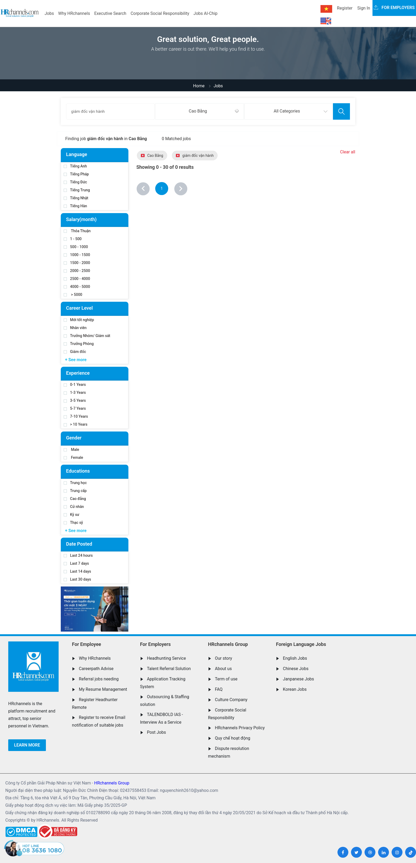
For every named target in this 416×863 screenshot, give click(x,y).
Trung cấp (75, 491)
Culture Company (231, 699)
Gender (73, 438)
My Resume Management (103, 689)
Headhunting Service (166, 658)
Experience (78, 373)
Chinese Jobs (295, 668)
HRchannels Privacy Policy (240, 727)
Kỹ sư (71, 514)
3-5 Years (75, 400)
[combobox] (199, 111)
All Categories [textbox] (287, 111)
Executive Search (110, 13)
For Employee (86, 644)
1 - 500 (73, 239)
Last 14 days (77, 571)
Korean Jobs (294, 689)
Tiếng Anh (75, 166)
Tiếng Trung (77, 190)
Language (76, 154)
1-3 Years (75, 392)
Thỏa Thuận (77, 231)
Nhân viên (75, 328)
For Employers (155, 644)
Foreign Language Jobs (301, 644)
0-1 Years (75, 384)
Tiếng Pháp (76, 174)
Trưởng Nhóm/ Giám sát (87, 336)
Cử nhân (74, 506)
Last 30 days (77, 579)
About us (223, 668)
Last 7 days (76, 563)
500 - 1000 (76, 247)
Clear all (347, 151)
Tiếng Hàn (75, 206)
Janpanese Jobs (298, 678)
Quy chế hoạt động (232, 738)
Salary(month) (81, 219)
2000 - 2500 (77, 271)
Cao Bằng (152, 155)
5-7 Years (75, 408)
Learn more (27, 745)
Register (345, 8)
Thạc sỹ (73, 522)
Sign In (363, 8)
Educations (78, 471)
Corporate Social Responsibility (160, 13)
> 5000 (73, 294)
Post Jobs (156, 732)
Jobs (49, 13)
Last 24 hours (78, 555)
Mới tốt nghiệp (79, 320)
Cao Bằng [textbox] (198, 111)
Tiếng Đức (75, 182)
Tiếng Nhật (76, 198)
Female (73, 457)
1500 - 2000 (77, 263)
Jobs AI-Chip (205, 13)
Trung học (75, 483)
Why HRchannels (74, 13)
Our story (223, 658)
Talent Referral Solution (169, 668)
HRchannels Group (228, 644)
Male (71, 449)
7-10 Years (76, 416)
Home (199, 85)
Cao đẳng (75, 499)
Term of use (226, 678)
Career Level (79, 308)
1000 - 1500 (77, 255)
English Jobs (295, 658)
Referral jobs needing (99, 678)
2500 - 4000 (77, 279)
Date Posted (79, 544)
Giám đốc (75, 351)
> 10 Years (75, 424)
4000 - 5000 (77, 286)
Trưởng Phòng (79, 344)
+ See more (75, 359)
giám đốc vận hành (195, 155)
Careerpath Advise (96, 668)
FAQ (219, 689)
